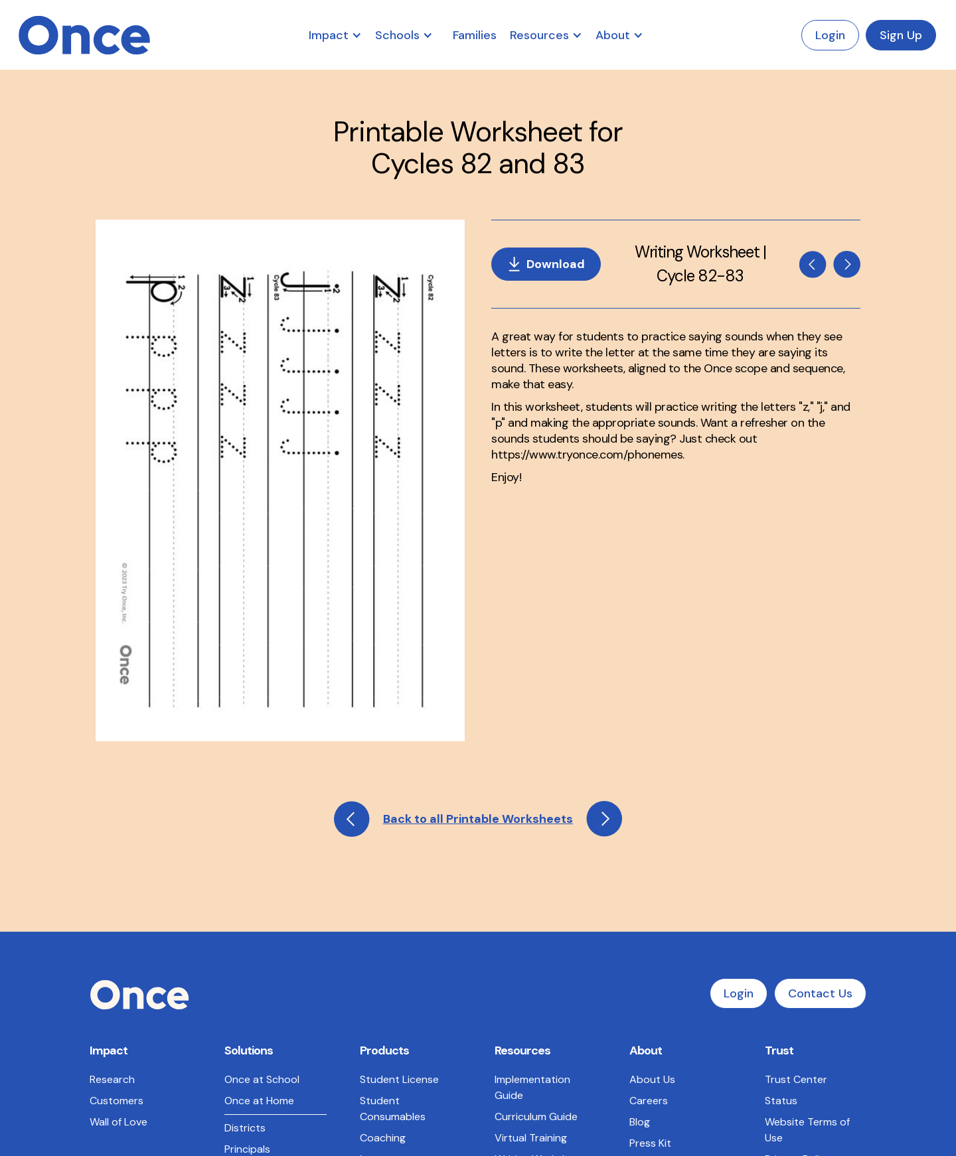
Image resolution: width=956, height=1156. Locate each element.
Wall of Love (118, 872)
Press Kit (650, 894)
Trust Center (796, 830)
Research (112, 830)
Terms (296, 1100)
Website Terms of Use (807, 880)
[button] (342, 35)
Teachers (247, 921)
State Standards (264, 942)
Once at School (261, 830)
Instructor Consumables (393, 917)
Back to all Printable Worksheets (478, 569)
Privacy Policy (798, 909)
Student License (399, 830)
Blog (639, 872)
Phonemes (520, 931)
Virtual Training (531, 888)
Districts (245, 878)
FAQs (507, 952)
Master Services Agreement (803, 939)
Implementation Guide (532, 838)
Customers (116, 851)
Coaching (383, 888)
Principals (247, 899)
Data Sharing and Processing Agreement (806, 984)
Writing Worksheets (542, 909)
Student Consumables (393, 859)
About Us (652, 830)
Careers (648, 851)
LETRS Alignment (264, 963)
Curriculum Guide (536, 867)
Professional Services (392, 976)
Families (475, 35)
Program (380, 947)
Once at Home (259, 851)
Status (781, 851)
